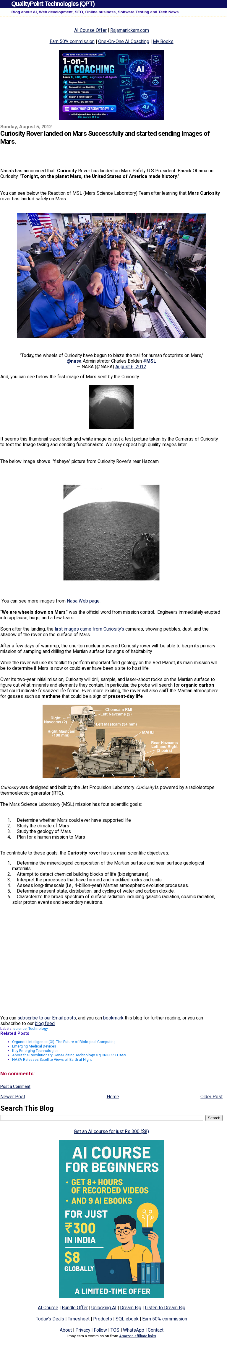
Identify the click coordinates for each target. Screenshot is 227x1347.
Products (102, 1319)
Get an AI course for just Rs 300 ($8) (111, 1131)
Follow (100, 1330)
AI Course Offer (90, 30)
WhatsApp (133, 1330)
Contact (155, 1330)
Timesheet (79, 1319)
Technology (38, 1028)
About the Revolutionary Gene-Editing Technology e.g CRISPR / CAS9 (69, 1055)
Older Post (211, 1096)
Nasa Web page (83, 601)
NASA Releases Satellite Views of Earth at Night (52, 1059)
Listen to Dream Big (165, 1307)
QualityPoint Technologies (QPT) (52, 3)
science (20, 1028)
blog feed (45, 1023)
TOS (115, 1330)
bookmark (113, 1018)
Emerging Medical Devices (34, 1046)
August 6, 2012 (130, 366)
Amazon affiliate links (137, 1336)
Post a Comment (15, 1086)
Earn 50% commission (72, 41)
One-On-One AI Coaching (123, 41)
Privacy (82, 1330)
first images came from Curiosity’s (89, 629)
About (66, 1330)
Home (113, 1096)
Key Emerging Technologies (35, 1050)
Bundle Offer (75, 1307)
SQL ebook (127, 1319)
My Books (163, 41)
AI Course (48, 1307)
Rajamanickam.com (129, 30)
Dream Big (130, 1307)
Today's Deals (50, 1319)
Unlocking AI (103, 1307)
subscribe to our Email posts (46, 1018)
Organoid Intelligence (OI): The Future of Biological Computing (64, 1042)
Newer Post (12, 1096)
